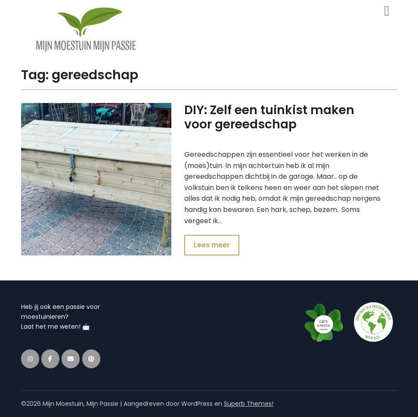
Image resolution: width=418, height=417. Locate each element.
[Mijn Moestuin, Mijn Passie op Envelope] (71, 358)
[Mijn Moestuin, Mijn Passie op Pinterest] (91, 358)
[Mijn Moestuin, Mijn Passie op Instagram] (30, 358)
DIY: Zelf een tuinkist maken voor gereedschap (269, 117)
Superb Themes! (248, 403)
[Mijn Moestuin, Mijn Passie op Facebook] (50, 358)
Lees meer (212, 245)
